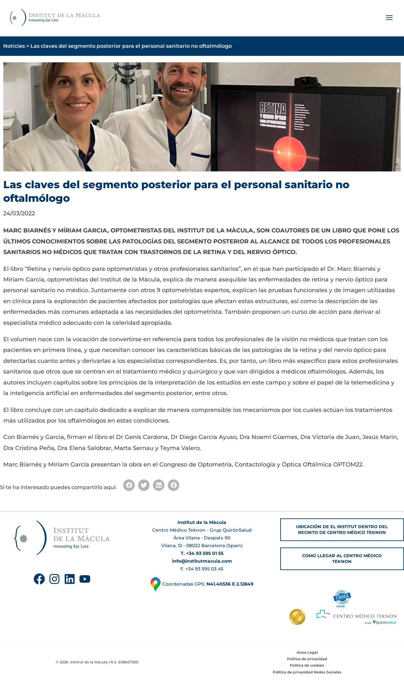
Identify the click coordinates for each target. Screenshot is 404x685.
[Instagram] (54, 579)
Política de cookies (307, 665)
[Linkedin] (69, 579)
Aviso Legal (307, 652)
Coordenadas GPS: (201, 584)
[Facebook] (39, 579)
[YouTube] (84, 579)
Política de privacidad (307, 659)
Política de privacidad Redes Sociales (307, 672)
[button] (129, 485)
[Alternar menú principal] (389, 18)
